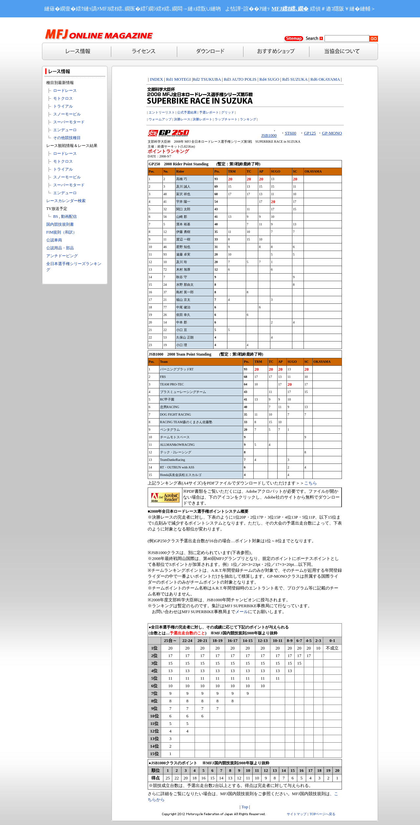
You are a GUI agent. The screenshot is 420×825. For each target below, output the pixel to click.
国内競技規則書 (60, 224)
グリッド (227, 112)
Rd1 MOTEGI (178, 79)
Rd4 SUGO (269, 79)
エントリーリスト (162, 112)
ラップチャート (226, 119)
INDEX (156, 79)
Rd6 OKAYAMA (325, 79)
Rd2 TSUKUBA (206, 79)
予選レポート (209, 112)
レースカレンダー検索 (66, 200)
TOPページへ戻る (323, 814)
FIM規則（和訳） (61, 232)
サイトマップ (296, 814)
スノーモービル (67, 114)
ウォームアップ (160, 119)
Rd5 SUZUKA (294, 79)
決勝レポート (202, 119)
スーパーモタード (69, 122)
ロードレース (65, 90)
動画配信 (69, 216)
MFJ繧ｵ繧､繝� (289, 8)
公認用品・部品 (60, 248)
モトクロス (63, 98)
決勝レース (182, 119)
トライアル (63, 106)
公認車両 (54, 240)
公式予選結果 (187, 112)
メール (241, 611)
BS (55, 216)
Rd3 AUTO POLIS (240, 79)
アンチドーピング (62, 256)
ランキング (248, 119)
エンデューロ (65, 130)
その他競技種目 (67, 137)
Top (245, 806)
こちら (310, 483)
